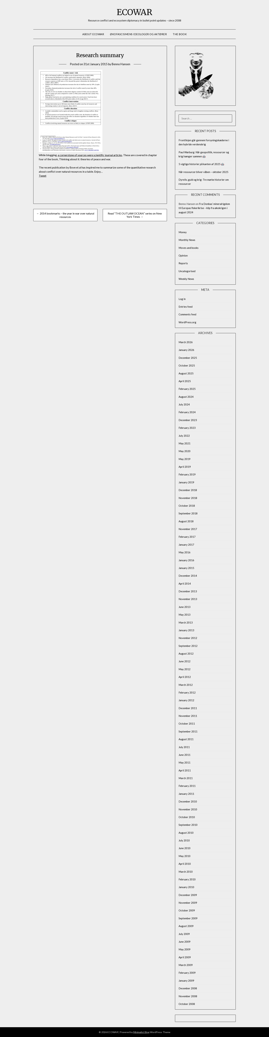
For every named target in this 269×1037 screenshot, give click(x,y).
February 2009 (187, 972)
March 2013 (186, 622)
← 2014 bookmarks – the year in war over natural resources (65, 215)
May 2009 (184, 949)
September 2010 (188, 824)
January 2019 (186, 482)
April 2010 (185, 863)
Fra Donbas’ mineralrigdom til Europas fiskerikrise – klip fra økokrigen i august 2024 (204, 208)
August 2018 (186, 521)
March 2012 (186, 684)
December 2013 (188, 591)
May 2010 (184, 856)
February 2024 (187, 412)
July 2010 (184, 840)
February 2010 (187, 879)
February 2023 (187, 427)
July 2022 (184, 435)
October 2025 (187, 365)
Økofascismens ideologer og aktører (138, 34)
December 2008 (188, 988)
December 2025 (188, 357)
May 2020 (184, 451)
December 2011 (188, 708)
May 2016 (184, 552)
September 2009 (188, 918)
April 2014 (185, 583)
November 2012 (188, 637)
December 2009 (188, 894)
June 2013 (184, 606)
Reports (183, 263)
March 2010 (186, 871)
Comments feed (187, 314)
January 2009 (186, 980)
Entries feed (185, 306)
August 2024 (186, 396)
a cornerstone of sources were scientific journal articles (90, 155)
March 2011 (186, 778)
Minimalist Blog (141, 1032)
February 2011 (187, 785)
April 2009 (185, 957)
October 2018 (187, 505)
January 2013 (186, 630)
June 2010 (184, 848)
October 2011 (187, 723)
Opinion (183, 255)
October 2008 (187, 1003)
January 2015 (186, 567)
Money (183, 232)
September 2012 (188, 645)
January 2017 (186, 544)
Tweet (42, 175)
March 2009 (186, 964)
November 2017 (188, 529)
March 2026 (186, 342)
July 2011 (184, 747)
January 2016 (186, 560)
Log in (182, 298)
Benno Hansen (121, 64)
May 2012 (184, 669)
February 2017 (187, 536)
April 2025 (185, 381)
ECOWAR (134, 12)
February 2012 (187, 692)
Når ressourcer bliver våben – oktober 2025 (203, 171)
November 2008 (188, 996)
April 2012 (185, 676)
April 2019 (185, 466)
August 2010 (186, 832)
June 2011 (184, 754)
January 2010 (186, 887)
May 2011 (184, 762)
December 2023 (188, 420)
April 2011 (185, 770)
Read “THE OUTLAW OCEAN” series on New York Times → (135, 215)
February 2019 (187, 474)
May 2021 (184, 443)
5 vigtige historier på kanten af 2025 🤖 (201, 164)
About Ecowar (93, 34)
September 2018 (188, 513)
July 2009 (184, 933)
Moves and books (188, 247)
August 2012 (186, 653)
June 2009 (184, 941)
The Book (180, 34)
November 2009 (188, 902)
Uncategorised (187, 271)
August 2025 (186, 373)
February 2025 (187, 388)
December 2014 (188, 575)
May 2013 (184, 614)
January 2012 (186, 700)
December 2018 (188, 490)
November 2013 (188, 599)
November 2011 (188, 715)
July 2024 (184, 404)
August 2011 (186, 739)
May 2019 (184, 459)
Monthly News (187, 239)
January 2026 (186, 349)
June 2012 (184, 661)
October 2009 (187, 910)
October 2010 (187, 817)
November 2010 (188, 809)
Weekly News (186, 278)
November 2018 (188, 497)
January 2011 (186, 793)
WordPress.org (187, 322)
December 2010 (188, 801)
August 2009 (186, 926)
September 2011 (188, 731)
